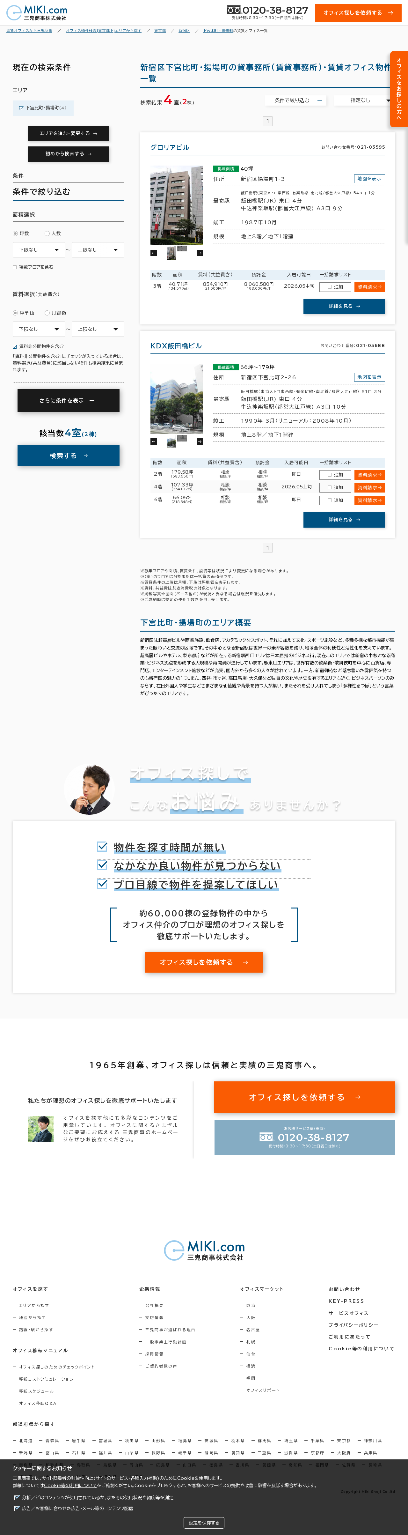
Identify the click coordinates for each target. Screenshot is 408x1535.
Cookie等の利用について (70, 1485)
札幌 (251, 1342)
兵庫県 (371, 1453)
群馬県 (265, 1440)
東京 (251, 1305)
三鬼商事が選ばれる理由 (171, 1329)
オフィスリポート (263, 1390)
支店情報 (155, 1317)
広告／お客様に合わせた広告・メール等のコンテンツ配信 (77, 1508)
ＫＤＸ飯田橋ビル (176, 346)
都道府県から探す (34, 1424)
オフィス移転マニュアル (41, 1351)
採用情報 (155, 1354)
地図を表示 (369, 178)
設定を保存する (204, 1523)
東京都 (344, 1440)
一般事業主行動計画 (166, 1342)
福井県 (106, 1453)
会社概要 (155, 1305)
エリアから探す (34, 1305)
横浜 (251, 1366)
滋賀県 (291, 1453)
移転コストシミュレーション (46, 1379)
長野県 (158, 1453)
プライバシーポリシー (354, 1325)
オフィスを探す (31, 1289)
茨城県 (211, 1440)
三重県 (265, 1453)
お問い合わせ (345, 1289)
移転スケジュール (36, 1391)
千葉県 (317, 1440)
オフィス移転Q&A (38, 1403)
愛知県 (238, 1453)
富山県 (52, 1453)
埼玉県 (291, 1440)
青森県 (52, 1440)
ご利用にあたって (350, 1336)
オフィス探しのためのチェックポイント (57, 1367)
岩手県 (79, 1440)
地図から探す (32, 1317)
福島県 (185, 1440)
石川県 (79, 1453)
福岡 (251, 1378)
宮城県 (106, 1440)
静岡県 (211, 1453)
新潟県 (26, 1453)
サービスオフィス (349, 1313)
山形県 (158, 1440)
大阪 (251, 1317)
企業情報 (150, 1289)
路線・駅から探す (36, 1329)
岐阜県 (185, 1453)
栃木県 (238, 1440)
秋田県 (132, 1440)
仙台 (251, 1354)
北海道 (26, 1440)
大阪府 (344, 1453)
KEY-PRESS (347, 1301)
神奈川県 (373, 1440)
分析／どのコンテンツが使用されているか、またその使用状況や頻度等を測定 (97, 1497)
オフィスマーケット (263, 1289)
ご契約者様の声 (162, 1366)
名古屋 (254, 1329)
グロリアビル (170, 147)
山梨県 (132, 1453)
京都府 (317, 1453)
